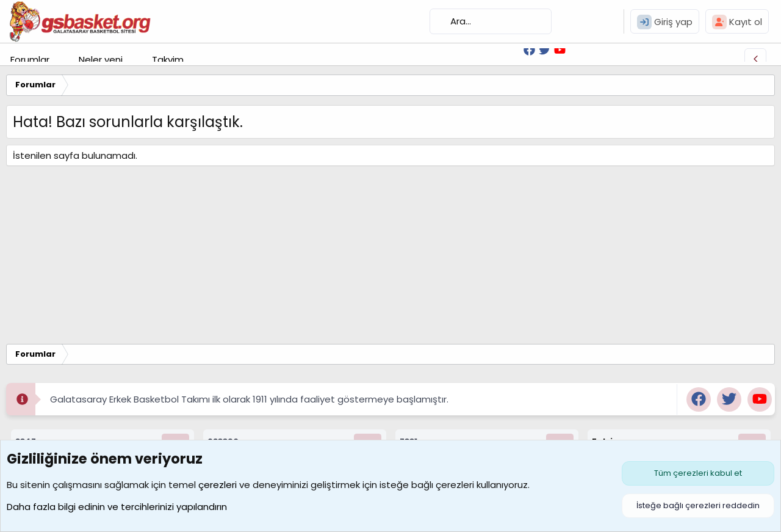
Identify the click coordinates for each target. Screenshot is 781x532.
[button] (59, 59)
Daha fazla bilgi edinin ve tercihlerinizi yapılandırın (117, 506)
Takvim (168, 59)
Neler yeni (101, 59)
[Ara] (491, 21)
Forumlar (29, 59)
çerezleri (217, 484)
